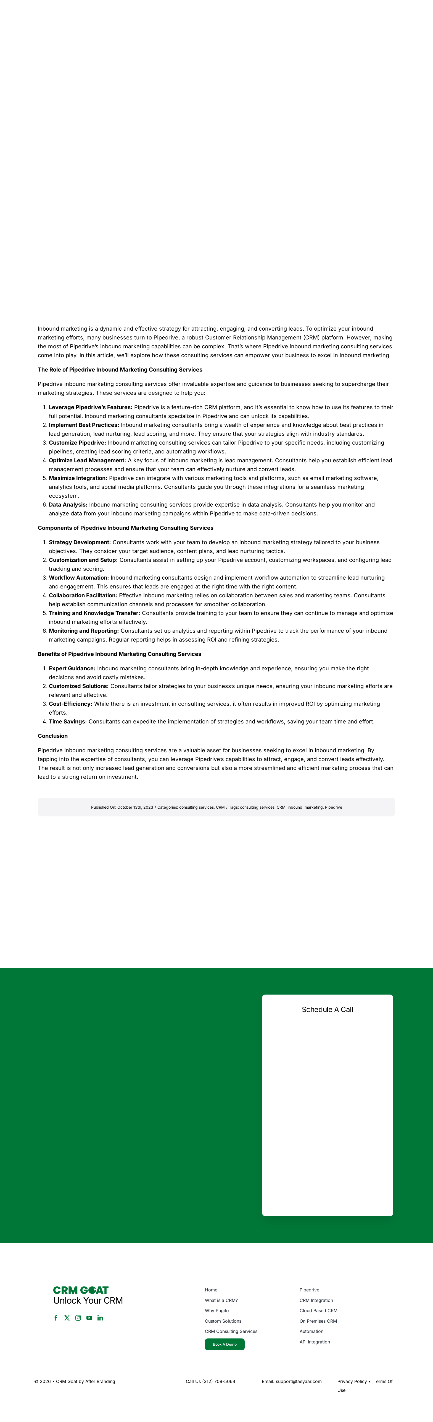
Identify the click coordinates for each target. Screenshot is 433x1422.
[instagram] (78, 1318)
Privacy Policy (352, 1381)
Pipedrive (333, 807)
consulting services (196, 807)
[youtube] (89, 1318)
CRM (220, 807)
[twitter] (67, 1318)
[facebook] (56, 1318)
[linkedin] (100, 1318)
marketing (314, 807)
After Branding (100, 1381)
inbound (295, 807)
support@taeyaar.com (299, 1381)
